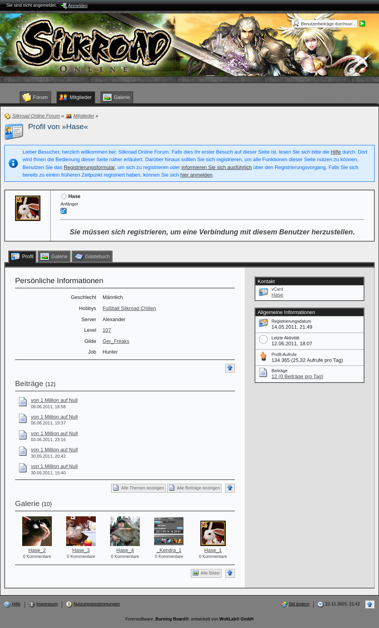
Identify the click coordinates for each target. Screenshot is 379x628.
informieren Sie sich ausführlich (216, 167)
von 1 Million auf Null (54, 400)
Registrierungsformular (89, 167)
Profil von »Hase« (58, 126)
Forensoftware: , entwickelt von (189, 619)
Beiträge (29, 383)
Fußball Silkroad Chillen (129, 308)
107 (107, 330)
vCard (277, 289)
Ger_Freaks (116, 341)
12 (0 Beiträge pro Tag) (297, 376)
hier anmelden (196, 175)
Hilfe (336, 152)
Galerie (27, 503)
